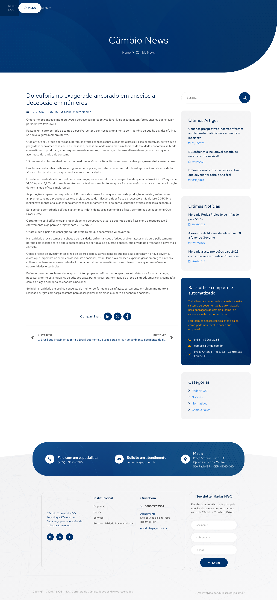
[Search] (244, 100)
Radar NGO (138, 9)
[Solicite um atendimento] (119, 463)
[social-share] (108, 319)
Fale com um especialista (78, 461)
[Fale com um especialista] (49, 463)
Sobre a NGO (112, 9)
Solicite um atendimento (147, 461)
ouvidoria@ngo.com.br (153, 532)
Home (91, 9)
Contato (183, 9)
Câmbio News (162, 9)
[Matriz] (185, 463)
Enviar (214, 567)
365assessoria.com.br (231, 597)
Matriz (198, 457)
